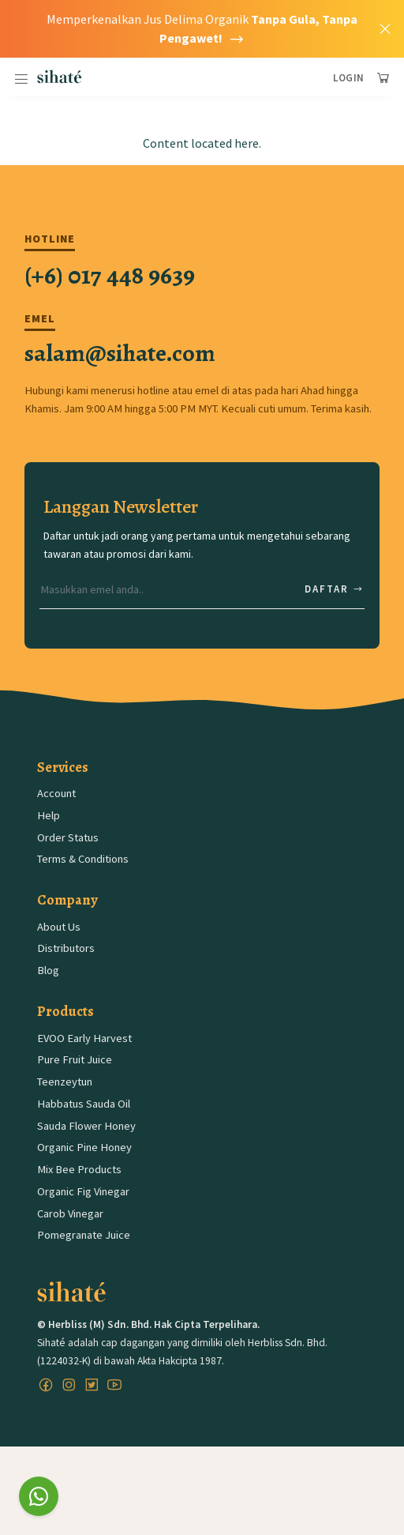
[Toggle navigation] (21, 79)
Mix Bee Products (79, 1169)
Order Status (68, 837)
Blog (48, 970)
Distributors (66, 948)
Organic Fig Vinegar (83, 1191)
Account (56, 793)
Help (48, 815)
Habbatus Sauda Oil (83, 1104)
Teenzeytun (64, 1081)
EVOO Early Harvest (84, 1038)
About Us (58, 927)
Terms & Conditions (83, 859)
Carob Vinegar (70, 1213)
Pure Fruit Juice (74, 1059)
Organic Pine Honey (84, 1147)
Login (349, 78)
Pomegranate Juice (83, 1235)
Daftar (335, 589)
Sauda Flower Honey (86, 1126)
